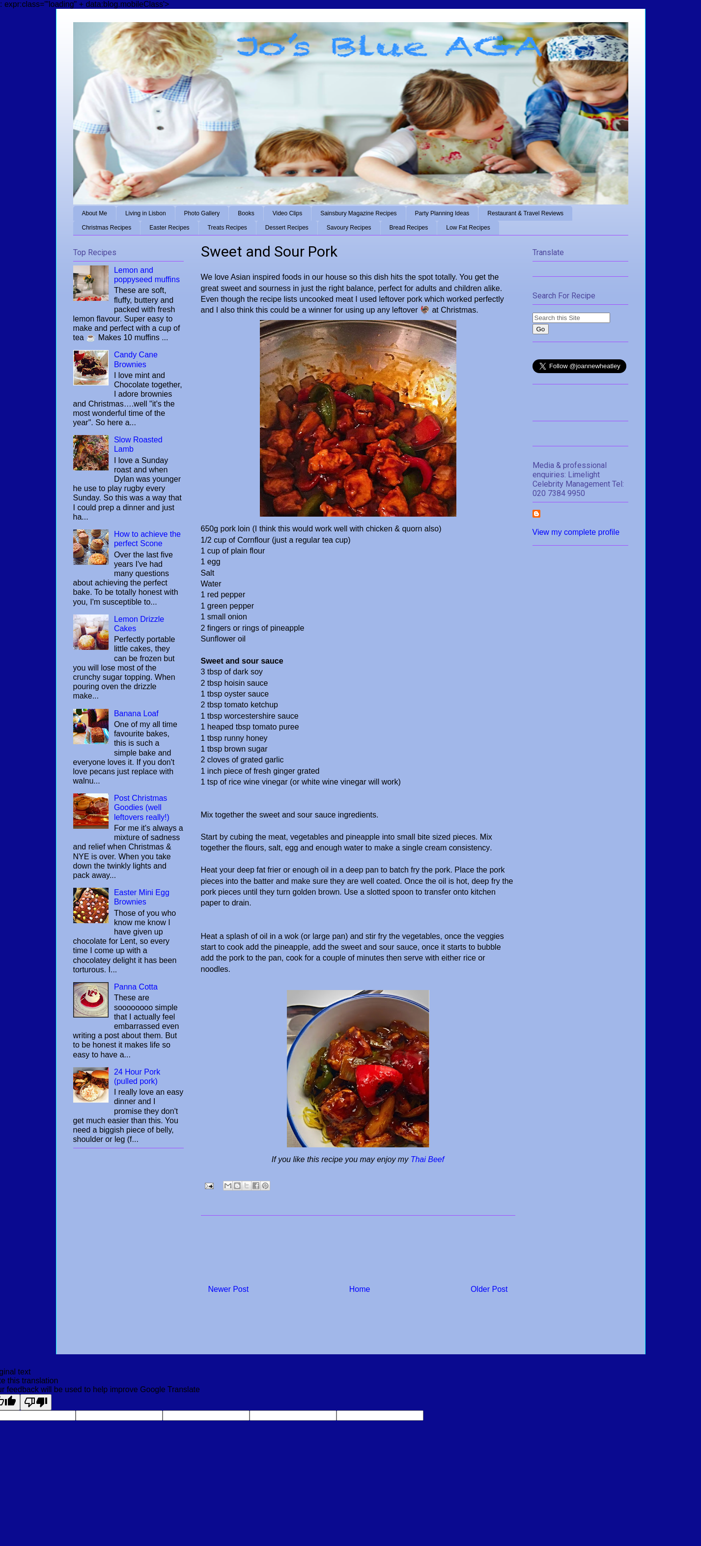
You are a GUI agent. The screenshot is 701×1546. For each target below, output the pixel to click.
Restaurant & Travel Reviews (525, 213)
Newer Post (228, 1289)
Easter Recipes (169, 227)
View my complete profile (576, 532)
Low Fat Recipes (468, 227)
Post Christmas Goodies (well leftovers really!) (141, 807)
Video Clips (287, 213)
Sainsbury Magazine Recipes (358, 213)
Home (359, 1289)
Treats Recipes (227, 227)
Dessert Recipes (286, 227)
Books (246, 213)
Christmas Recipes (107, 227)
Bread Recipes (409, 227)
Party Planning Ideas (442, 213)
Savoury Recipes (349, 227)
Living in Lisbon (145, 213)
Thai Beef (427, 1159)
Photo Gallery (202, 213)
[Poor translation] (36, 1402)
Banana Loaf (136, 713)
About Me (94, 213)
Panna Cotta (136, 987)
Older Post (489, 1289)
